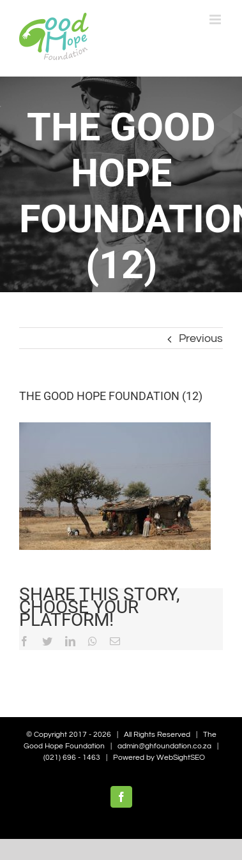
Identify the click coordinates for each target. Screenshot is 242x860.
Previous (201, 338)
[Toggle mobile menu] (216, 19)
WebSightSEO (180, 757)
